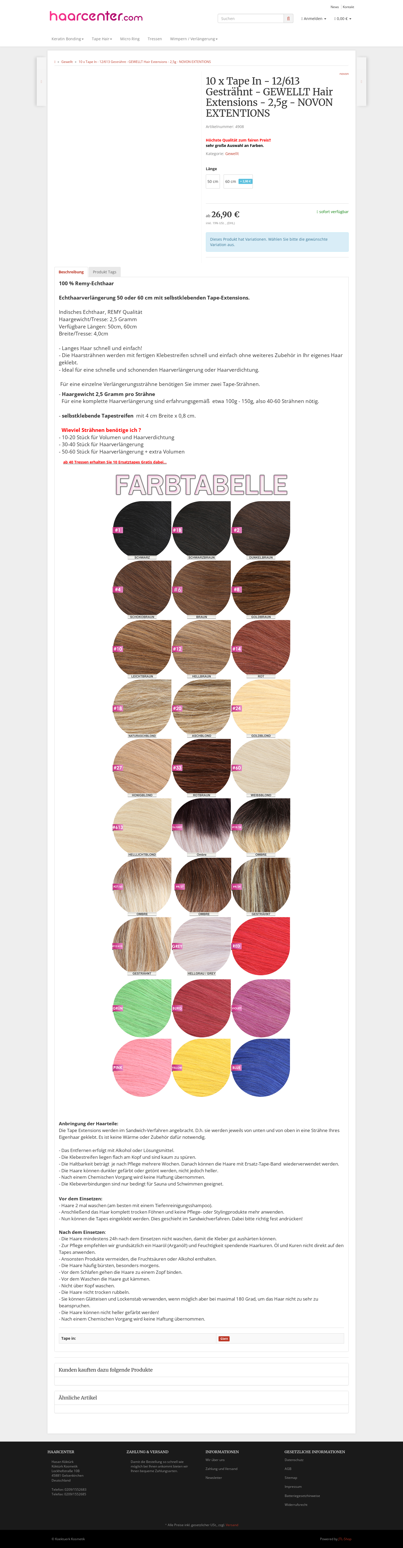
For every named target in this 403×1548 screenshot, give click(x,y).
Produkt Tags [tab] (104, 271)
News (335, 7)
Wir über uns (215, 1460)
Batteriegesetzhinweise (302, 1495)
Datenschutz (294, 1460)
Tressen (155, 38)
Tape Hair (102, 38)
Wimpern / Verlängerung (194, 38)
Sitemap (291, 1477)
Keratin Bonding (68, 38)
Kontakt (348, 7)
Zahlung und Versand (221, 1468)
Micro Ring (130, 38)
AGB (288, 1468)
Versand (232, 1525)
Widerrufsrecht (296, 1504)
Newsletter (214, 1477)
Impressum (293, 1486)
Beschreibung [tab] (71, 271)
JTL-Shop (344, 1539)
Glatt (224, 1339)
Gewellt (232, 153)
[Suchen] (251, 18)
